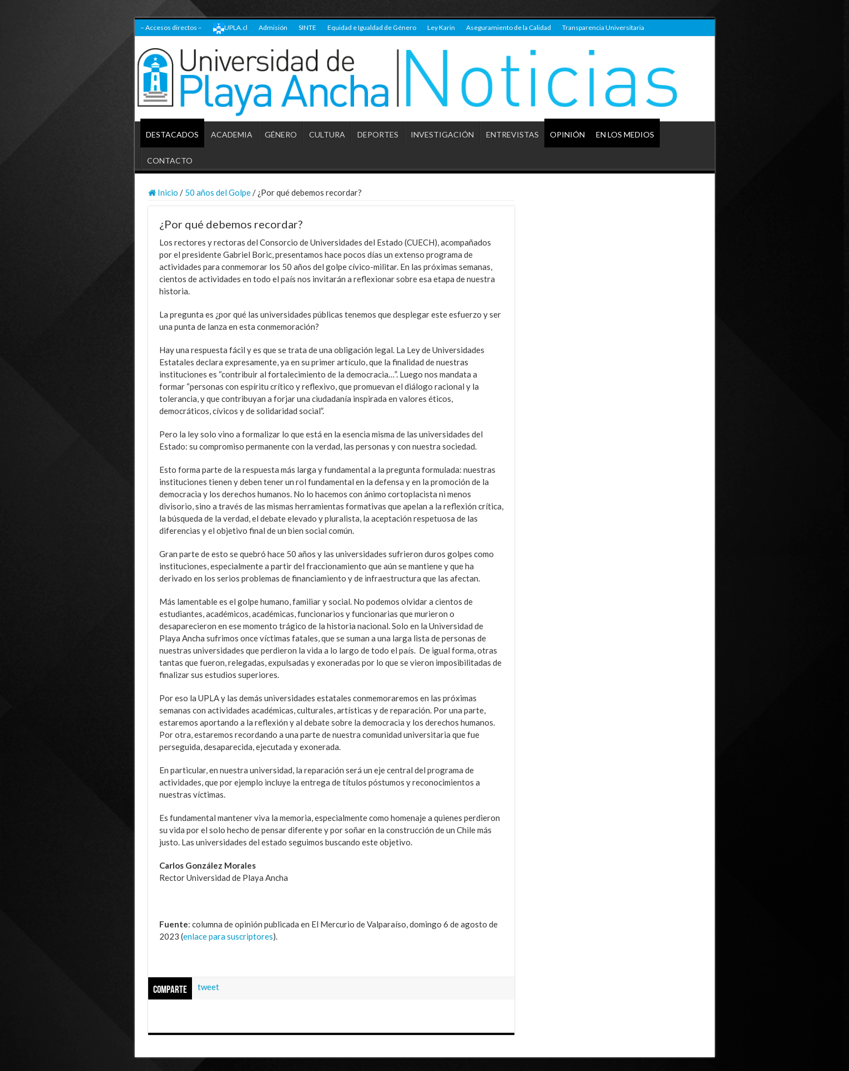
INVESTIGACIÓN (442, 134)
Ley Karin (441, 27)
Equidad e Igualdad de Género (371, 27)
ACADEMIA (231, 134)
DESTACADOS (172, 134)
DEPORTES (377, 134)
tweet (208, 987)
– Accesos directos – (171, 27)
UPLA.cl (230, 28)
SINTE (307, 27)
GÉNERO (281, 134)
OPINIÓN (567, 134)
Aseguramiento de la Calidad (508, 27)
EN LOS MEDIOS (625, 134)
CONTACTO (170, 160)
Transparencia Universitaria (603, 27)
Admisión (273, 27)
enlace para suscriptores (228, 936)
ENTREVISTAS (512, 134)
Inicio (163, 192)
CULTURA (327, 134)
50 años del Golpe (218, 192)
